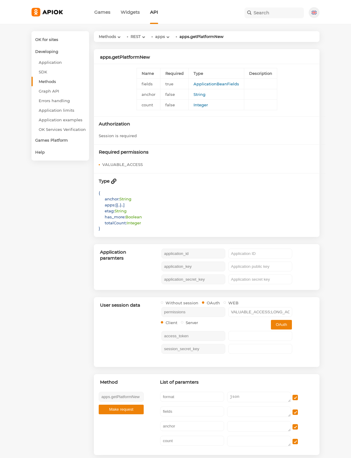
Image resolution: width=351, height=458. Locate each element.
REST (135, 36)
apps (160, 36)
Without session (179, 302)
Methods (107, 36)
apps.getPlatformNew (201, 36)
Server (189, 322)
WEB (231, 302)
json (259, 397)
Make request (121, 409)
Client (169, 322)
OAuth (211, 302)
